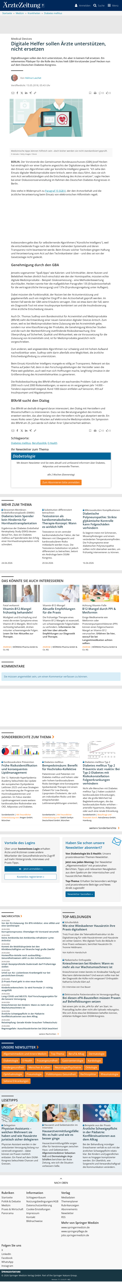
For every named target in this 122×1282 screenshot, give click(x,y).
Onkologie (91, 1068)
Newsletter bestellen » (80, 894)
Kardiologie (94, 1061)
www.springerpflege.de (74, 1232)
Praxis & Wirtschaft (12, 1210)
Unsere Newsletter (19, 1047)
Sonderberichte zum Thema (26, 737)
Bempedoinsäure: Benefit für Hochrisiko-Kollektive (60, 767)
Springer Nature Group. (65, 1276)
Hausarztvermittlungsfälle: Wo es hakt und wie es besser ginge (60, 1135)
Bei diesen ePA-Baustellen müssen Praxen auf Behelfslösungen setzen (91, 1000)
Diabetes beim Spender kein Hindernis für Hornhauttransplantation (19, 520)
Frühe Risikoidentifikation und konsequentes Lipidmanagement (19, 769)
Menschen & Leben (39, 1068)
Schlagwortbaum (36, 1198)
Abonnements (69, 1210)
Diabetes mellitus (21, 443)
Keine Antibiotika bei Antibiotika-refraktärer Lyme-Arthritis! (28, 940)
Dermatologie (96, 1054)
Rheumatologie (109, 1074)
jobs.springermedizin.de (75, 1236)
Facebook (7, 1258)
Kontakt (30, 1217)
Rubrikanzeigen (70, 1206)
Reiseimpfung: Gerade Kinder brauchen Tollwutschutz (29, 1022)
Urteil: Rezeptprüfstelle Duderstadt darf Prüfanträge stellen (29, 966)
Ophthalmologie (12, 1074)
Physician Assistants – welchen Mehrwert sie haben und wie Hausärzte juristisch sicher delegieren (20, 1134)
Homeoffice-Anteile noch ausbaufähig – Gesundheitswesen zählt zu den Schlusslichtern (26, 957)
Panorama (7, 1213)
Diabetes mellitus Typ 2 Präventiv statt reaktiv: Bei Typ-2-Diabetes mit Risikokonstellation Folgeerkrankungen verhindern (101, 775)
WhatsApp (7, 1262)
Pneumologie (34, 1074)
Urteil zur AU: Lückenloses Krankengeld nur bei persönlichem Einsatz (26, 974)
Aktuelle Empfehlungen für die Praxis (59, 611)
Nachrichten (11, 916)
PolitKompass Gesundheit (61, 1074)
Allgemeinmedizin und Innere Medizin (24, 1054)
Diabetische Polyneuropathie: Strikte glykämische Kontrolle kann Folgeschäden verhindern (100, 521)
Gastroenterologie (72, 1061)
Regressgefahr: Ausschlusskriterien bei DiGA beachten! (30, 1029)
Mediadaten (68, 1198)
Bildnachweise (34, 1221)
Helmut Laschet (33, 78)
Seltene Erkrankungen (16, 1081)
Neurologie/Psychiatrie (68, 1068)
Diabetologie (10, 1061)
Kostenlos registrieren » (30, 877)
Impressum (32, 1213)
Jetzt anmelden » (30, 869)
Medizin (6, 1206)
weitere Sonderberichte (104, 828)
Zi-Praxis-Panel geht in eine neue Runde (22, 982)
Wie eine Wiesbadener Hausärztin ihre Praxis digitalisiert (89, 928)
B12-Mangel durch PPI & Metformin (99, 611)
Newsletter (67, 1213)
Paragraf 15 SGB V (55, 191)
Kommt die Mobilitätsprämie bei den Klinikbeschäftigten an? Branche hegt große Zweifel (28, 948)
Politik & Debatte (11, 1202)
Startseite (7, 1198)
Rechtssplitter (88, 1074)
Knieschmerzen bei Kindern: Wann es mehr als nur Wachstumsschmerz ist (28, 1007)
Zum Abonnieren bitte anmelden (61, 482)
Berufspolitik (39, 443)
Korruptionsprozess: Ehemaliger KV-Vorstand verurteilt (30, 932)
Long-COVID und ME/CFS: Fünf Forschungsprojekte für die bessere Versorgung (29, 998)
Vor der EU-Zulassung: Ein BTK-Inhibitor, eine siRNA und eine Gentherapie (30, 925)
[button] (112, 5)
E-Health (52, 443)
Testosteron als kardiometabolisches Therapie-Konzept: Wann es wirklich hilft (59, 522)
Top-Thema (57, 1054)
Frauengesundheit (47, 1061)
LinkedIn (6, 1254)
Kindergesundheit (13, 1068)
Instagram (7, 1266)
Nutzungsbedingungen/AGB (42, 1202)
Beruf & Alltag (76, 1054)
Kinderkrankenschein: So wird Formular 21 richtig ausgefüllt (27, 989)
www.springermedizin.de (75, 1228)
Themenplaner (69, 1202)
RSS (63, 1217)
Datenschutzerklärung (39, 1206)
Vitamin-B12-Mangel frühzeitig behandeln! (18, 611)
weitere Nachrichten (49, 1034)
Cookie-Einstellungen (38, 1210)
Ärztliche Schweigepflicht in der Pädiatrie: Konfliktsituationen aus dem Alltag (23, 1015)
